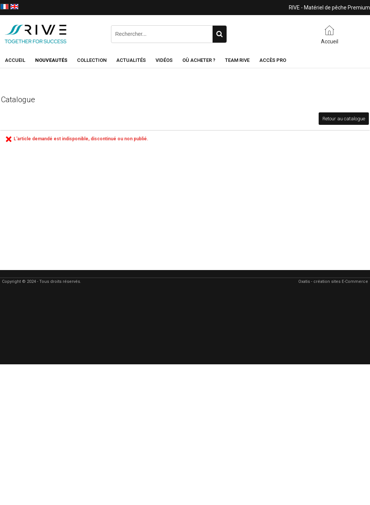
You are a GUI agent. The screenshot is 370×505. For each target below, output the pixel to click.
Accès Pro (272, 60)
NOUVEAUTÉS (51, 60)
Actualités (131, 60)
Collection (91, 60)
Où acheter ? (198, 60)
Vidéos (164, 60)
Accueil (15, 60)
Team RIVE (237, 60)
